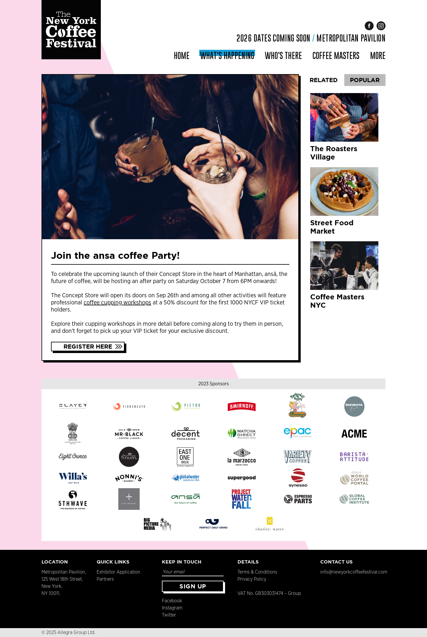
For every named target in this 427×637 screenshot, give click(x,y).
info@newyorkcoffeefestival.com (353, 572)
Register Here (87, 346)
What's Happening (227, 55)
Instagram (172, 608)
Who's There (283, 55)
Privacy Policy (252, 579)
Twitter (169, 615)
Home (181, 55)
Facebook (172, 600)
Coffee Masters (336, 55)
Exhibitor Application (118, 572)
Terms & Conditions (257, 572)
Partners (105, 579)
